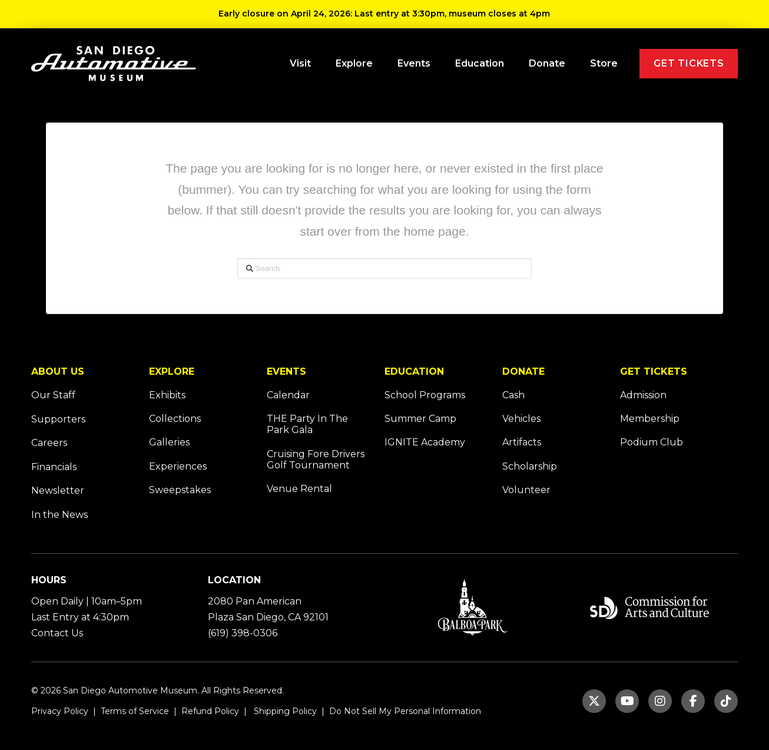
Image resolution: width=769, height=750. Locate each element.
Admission (643, 395)
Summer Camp (420, 418)
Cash (513, 395)
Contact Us (57, 633)
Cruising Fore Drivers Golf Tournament (315, 459)
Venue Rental (299, 488)
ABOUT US (57, 371)
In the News (59, 514)
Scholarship (529, 466)
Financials (54, 467)
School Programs (424, 395)
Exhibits (167, 395)
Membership (649, 418)
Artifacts (521, 442)
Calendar (288, 395)
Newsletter (57, 490)
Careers (49, 442)
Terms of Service (133, 711)
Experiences (178, 466)
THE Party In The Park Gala (307, 424)
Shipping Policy (284, 711)
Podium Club (651, 442)
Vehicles (521, 418)
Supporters (58, 419)
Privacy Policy (59, 711)
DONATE (523, 371)
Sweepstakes (180, 489)
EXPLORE (171, 371)
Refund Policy (209, 711)
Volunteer (526, 489)
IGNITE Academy (424, 442)
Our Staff (53, 395)
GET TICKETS (653, 371)
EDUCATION (414, 371)
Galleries (169, 442)
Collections (175, 418)
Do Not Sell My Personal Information (405, 711)
